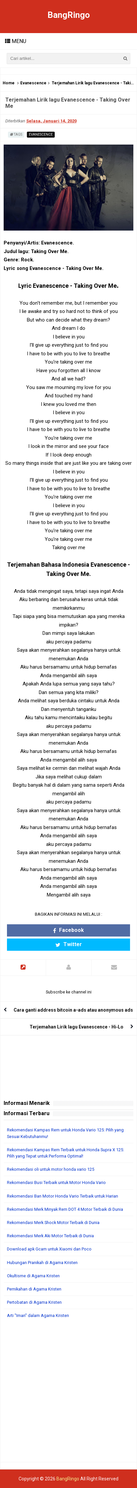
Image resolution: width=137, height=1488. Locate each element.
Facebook (68, 930)
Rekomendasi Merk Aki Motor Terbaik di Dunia (50, 1235)
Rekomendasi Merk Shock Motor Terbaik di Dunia (53, 1222)
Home (9, 83)
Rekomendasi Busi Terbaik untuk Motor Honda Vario (56, 1182)
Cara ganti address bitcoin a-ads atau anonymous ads (73, 1010)
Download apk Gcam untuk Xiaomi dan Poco (49, 1249)
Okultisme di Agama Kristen (33, 1275)
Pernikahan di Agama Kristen (34, 1289)
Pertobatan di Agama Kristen (34, 1302)
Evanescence (33, 83)
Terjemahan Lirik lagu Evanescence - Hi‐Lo (76, 1026)
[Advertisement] (68, 1393)
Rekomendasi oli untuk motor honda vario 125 (50, 1169)
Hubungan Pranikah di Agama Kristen (42, 1262)
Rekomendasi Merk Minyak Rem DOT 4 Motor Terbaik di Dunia (65, 1209)
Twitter (68, 944)
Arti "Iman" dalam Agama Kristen (38, 1315)
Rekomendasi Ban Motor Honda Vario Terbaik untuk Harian (62, 1196)
